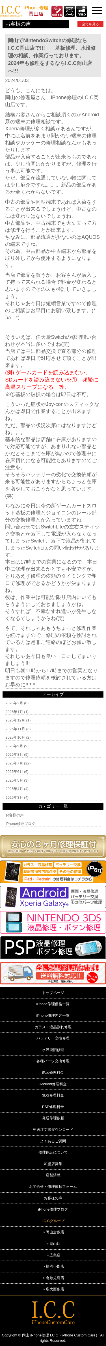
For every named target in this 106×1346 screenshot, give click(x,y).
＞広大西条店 (53, 1289)
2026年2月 (14, 703)
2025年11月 (15, 729)
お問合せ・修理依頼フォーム (53, 1186)
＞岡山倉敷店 (53, 1232)
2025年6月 (14, 772)
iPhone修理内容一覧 (53, 1015)
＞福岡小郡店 (53, 1266)
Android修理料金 (52, 1084)
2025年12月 (15, 720)
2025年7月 (14, 763)
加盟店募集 (53, 1164)
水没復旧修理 (53, 1050)
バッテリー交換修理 (53, 1038)
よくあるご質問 (53, 1141)
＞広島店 (53, 1255)
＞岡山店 (53, 1243)
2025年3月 (14, 797)
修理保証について (53, 1152)
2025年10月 (15, 737)
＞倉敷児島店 (53, 1278)
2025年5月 (14, 780)
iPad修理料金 (53, 1072)
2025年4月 (14, 789)
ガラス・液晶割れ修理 (53, 1027)
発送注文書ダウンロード (53, 1129)
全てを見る (90, 24)
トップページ (53, 993)
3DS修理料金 (53, 1095)
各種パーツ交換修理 (53, 1061)
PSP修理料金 (53, 1107)
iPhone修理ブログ (20, 823)
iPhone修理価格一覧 (53, 1004)
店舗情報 (53, 1175)
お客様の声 (14, 815)
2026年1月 (14, 712)
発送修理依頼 (53, 1118)
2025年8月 (14, 754)
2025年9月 (14, 746)
